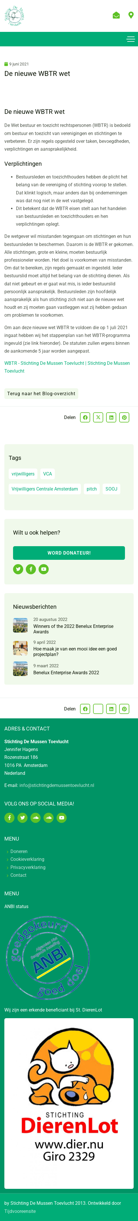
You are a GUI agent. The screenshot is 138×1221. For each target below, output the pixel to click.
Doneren (19, 851)
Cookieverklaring (27, 859)
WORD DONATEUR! (69, 553)
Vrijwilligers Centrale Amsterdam (45, 489)
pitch (92, 489)
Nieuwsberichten (35, 606)
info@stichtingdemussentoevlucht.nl (56, 785)
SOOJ (111, 489)
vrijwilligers (23, 474)
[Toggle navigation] (131, 39)
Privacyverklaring (28, 867)
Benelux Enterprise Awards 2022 (66, 672)
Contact (18, 875)
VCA (47, 474)
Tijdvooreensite (20, 1211)
